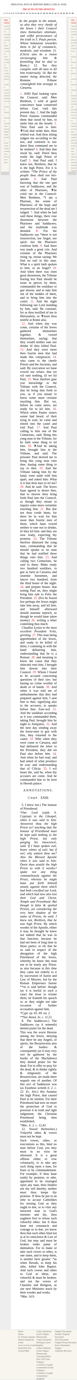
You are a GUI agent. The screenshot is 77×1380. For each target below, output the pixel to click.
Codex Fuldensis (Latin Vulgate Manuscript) (44, 1351)
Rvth (73, 51)
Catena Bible (23, 1351)
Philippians (8, 98)
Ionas (73, 160)
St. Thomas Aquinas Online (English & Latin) (26, 1340)
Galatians (8, 93)
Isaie (73, 132)
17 (41, 13)
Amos (73, 154)
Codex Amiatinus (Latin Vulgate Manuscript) (44, 1334)
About (20, 1334)
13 (30, 13)
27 (70, 13)
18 (44, 13)
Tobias (73, 98)
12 (27, 13)
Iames (6, 134)
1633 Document (62, 1340)
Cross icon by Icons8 (27, 1345)
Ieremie (74, 134)
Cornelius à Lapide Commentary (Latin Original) (45, 1368)
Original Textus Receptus (66, 1342)
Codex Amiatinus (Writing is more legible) (44, 1342)
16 (38, 13)
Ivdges (73, 48)
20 (50, 13)
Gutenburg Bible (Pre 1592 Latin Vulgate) (44, 1359)
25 (64, 13)
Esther (73, 104)
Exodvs (74, 29)
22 (55, 13)
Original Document (63, 1331)
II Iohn (6, 148)
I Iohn (6, 146)
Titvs (6, 126)
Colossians (8, 101)
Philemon (7, 129)
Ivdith (73, 101)
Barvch (74, 140)
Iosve (73, 46)
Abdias (73, 157)
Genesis (74, 26)
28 (72, 13)
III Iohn (6, 151)
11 (24, 13)
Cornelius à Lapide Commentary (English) (45, 1376)
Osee (73, 148)
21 (52, 13)
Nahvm (73, 165)
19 (47, 13)
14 (33, 13)
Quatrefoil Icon (24, 1348)
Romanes (7, 79)
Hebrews (7, 132)
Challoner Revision (63, 1351)
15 (35, 13)
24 (61, 13)
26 (67, 13)
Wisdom (74, 126)
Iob (72, 107)
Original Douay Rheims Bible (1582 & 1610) (38, 4)
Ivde (5, 154)
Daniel (73, 146)
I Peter (6, 137)
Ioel (72, 151)
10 (21, 13)
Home (20, 1331)
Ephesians (7, 96)
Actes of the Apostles (7, 73)
